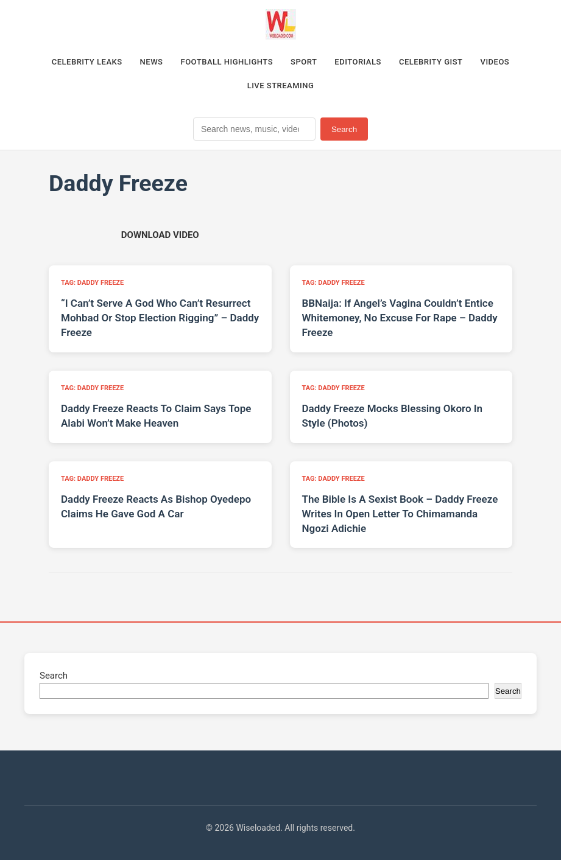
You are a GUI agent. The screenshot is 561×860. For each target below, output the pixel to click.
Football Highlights (227, 61)
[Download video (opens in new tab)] (160, 234)
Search (344, 129)
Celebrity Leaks (87, 61)
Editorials (357, 61)
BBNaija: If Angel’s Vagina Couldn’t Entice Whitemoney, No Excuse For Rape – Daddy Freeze (400, 317)
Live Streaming (280, 85)
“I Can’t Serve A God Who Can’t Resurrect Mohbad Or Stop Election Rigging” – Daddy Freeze (160, 317)
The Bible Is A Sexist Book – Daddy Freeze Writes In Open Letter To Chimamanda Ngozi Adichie (400, 513)
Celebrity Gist (431, 61)
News (151, 61)
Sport (304, 61)
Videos (495, 61)
